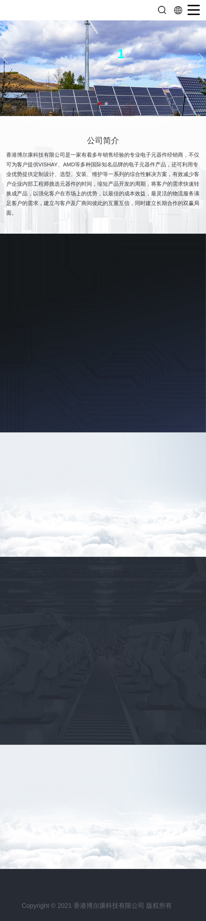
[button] (5, 58)
